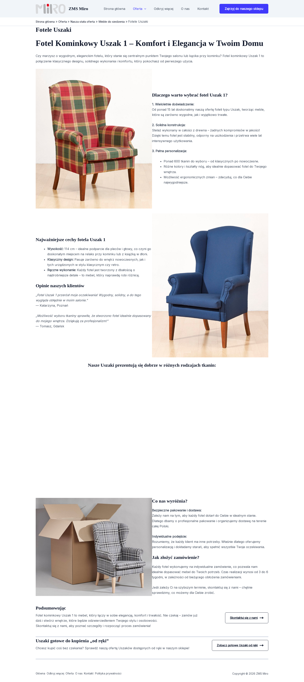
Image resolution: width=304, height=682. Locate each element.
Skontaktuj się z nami (244, 618)
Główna (41, 673)
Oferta (139, 8)
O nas (185, 9)
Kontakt (203, 9)
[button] (144, 8)
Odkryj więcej (163, 9)
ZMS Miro (78, 8)
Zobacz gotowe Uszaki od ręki (238, 645)
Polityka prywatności (133, 673)
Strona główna (114, 9)
